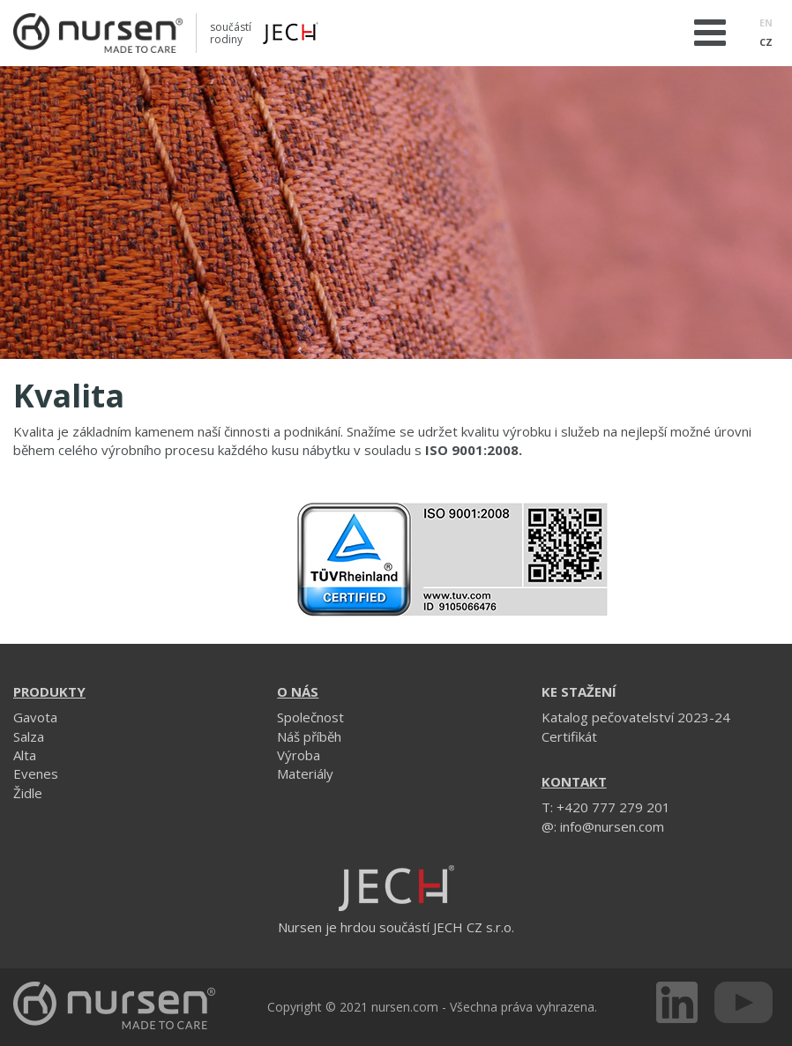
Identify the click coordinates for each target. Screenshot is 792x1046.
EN (766, 22)
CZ (766, 42)
